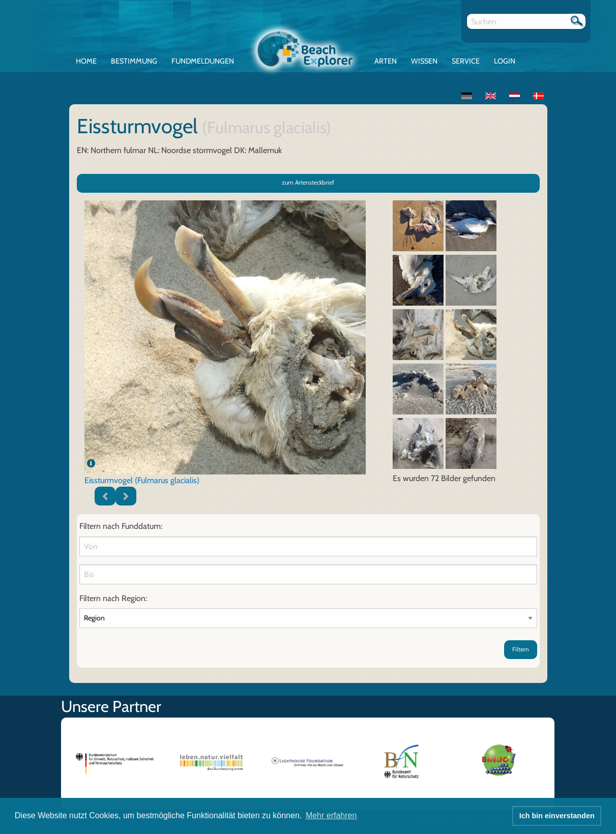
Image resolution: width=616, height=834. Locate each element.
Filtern (520, 649)
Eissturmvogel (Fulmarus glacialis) (141, 480)
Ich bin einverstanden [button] (557, 816)
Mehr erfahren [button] (331, 815)
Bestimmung (134, 61)
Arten (385, 61)
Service (466, 61)
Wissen (424, 61)
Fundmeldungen (202, 61)
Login (504, 61)
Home (86, 61)
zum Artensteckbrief (308, 182)
